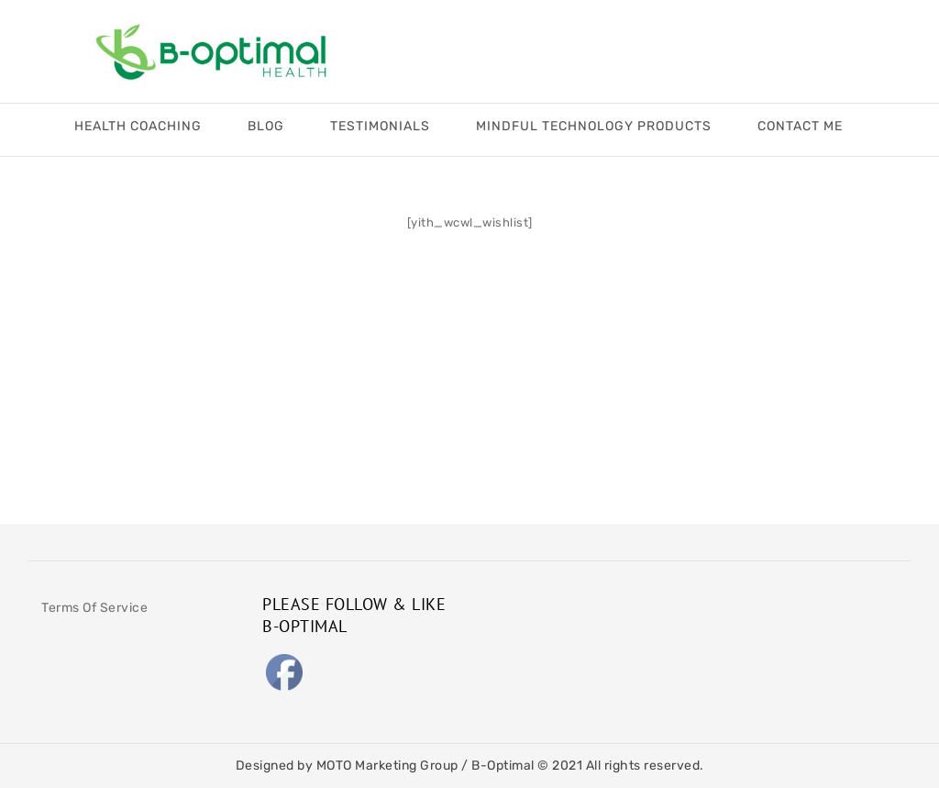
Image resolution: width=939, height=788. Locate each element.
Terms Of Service (94, 608)
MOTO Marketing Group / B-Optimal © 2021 (451, 765)
